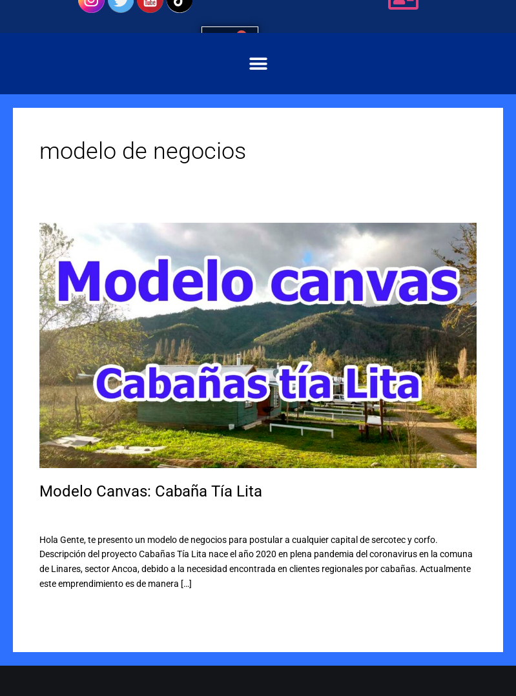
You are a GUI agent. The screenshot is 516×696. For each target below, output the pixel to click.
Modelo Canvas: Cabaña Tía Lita (150, 491)
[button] (258, 63)
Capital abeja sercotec (149, 515)
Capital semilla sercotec (244, 515)
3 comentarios (68, 515)
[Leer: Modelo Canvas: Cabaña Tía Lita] (258, 345)
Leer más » (61, 610)
